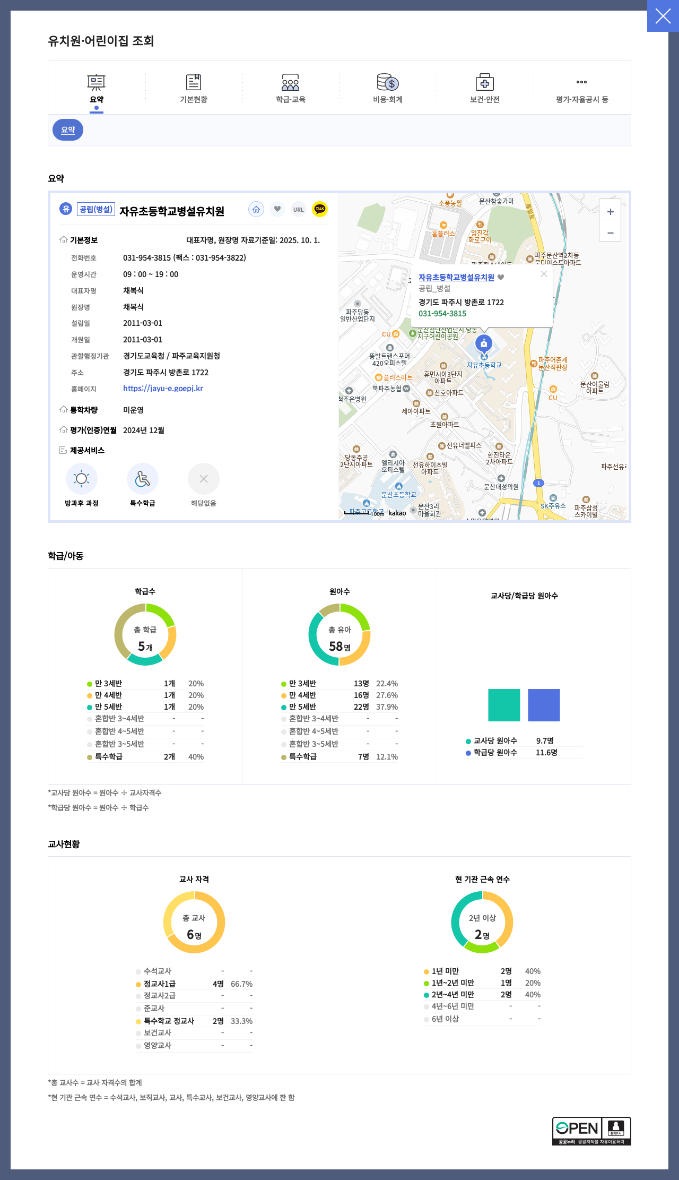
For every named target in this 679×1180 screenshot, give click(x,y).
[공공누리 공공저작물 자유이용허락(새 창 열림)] (591, 1142)
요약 (68, 129)
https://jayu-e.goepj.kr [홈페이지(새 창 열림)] (163, 388)
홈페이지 (256, 209)
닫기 (663, 16)
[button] (544, 274)
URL (298, 210)
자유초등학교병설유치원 (456, 277)
